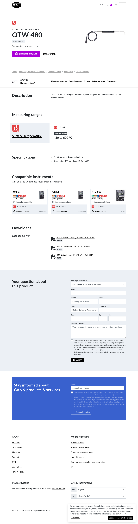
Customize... (75, 518)
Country (74, 306)
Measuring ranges (59, 81)
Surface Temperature (27, 136)
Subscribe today (81, 412)
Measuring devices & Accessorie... (32, 72)
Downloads (111, 81)
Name (73, 289)
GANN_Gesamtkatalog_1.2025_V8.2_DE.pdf (75, 237)
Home (14, 72)
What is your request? (79, 281)
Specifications (75, 81)
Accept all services (125, 518)
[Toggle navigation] (122, 4)
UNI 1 (16, 191)
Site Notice (17, 467)
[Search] (116, 4)
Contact (15, 457)
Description (49, 53)
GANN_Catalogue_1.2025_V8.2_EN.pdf (73, 246)
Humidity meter (77, 457)
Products (16, 442)
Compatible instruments (94, 81)
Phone (101, 298)
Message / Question (78, 323)
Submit (77, 360)
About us (16, 452)
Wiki (73, 467)
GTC (14, 462)
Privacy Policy (18, 472)
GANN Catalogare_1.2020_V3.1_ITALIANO (74, 255)
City (109, 315)
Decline (111, 518)
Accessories (68, 72)
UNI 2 (55, 191)
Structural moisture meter (82, 452)
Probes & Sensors (82, 72)
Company (102, 306)
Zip (100, 315)
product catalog (58, 489)
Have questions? (27, 83)
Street (73, 315)
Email (73, 298)
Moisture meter (77, 442)
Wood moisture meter (80, 447)
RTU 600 (96, 191)
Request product (26, 53)
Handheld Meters (54, 72)
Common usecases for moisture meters (88, 462)
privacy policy (121, 514)
